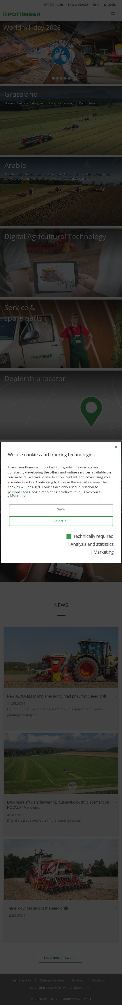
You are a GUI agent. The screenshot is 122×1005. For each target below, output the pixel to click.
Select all (61, 521)
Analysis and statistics (92, 544)
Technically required (93, 536)
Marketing (103, 552)
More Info (18, 495)
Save (61, 509)
